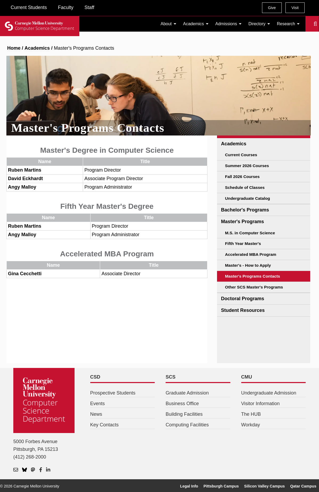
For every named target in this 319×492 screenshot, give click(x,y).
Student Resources (243, 310)
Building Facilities (184, 414)
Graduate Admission (187, 393)
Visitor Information (260, 403)
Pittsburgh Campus (221, 486)
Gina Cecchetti (25, 273)
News (96, 414)
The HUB (251, 414)
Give (272, 8)
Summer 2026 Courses (247, 165)
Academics (193, 24)
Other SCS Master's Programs (254, 287)
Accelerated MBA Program (250, 254)
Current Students (29, 7)
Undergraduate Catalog (247, 198)
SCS (170, 377)
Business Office (182, 403)
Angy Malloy (22, 187)
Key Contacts (104, 424)
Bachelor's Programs (245, 210)
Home (14, 48)
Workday (250, 424)
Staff (89, 7)
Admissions (226, 24)
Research (286, 24)
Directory (256, 24)
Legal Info (189, 486)
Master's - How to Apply (248, 265)
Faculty (65, 7)
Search (308, 24)
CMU (246, 377)
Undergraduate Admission (268, 393)
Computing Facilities (187, 424)
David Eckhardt (25, 178)
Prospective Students (113, 393)
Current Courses (241, 154)
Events (97, 403)
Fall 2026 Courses (242, 176)
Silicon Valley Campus (264, 486)
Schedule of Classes (245, 187)
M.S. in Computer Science (250, 233)
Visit (294, 8)
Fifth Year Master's (243, 243)
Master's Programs (242, 221)
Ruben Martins (24, 170)
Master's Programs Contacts (252, 276)
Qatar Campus (303, 486)
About (166, 24)
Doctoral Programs (242, 298)
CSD (95, 377)
